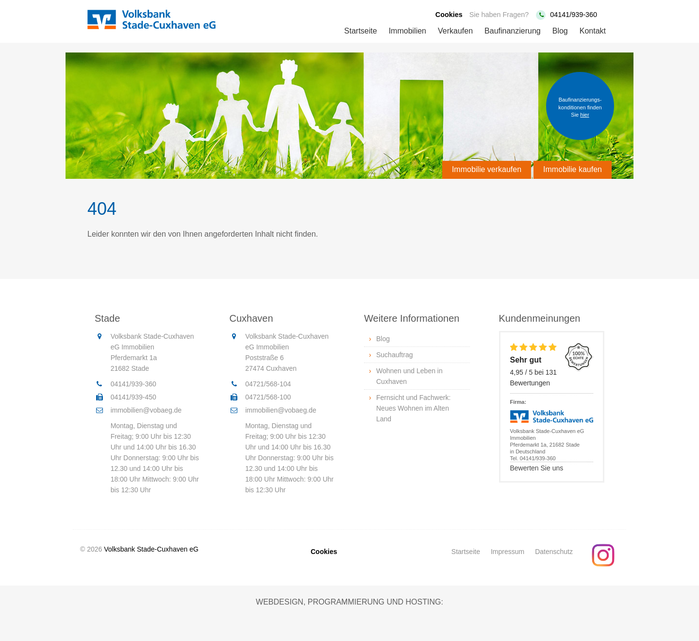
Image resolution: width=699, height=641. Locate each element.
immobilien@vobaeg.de (146, 410)
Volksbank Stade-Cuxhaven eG (151, 549)
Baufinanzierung (512, 31)
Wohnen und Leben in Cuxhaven (409, 376)
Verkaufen (455, 31)
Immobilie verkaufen (486, 169)
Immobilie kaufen (572, 169)
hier (584, 115)
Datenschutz (554, 551)
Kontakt (593, 31)
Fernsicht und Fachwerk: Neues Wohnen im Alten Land (413, 408)
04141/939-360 (573, 14)
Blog (560, 31)
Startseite (360, 31)
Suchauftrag (394, 355)
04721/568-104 (268, 384)
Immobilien (407, 31)
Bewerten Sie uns (537, 468)
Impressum (507, 551)
